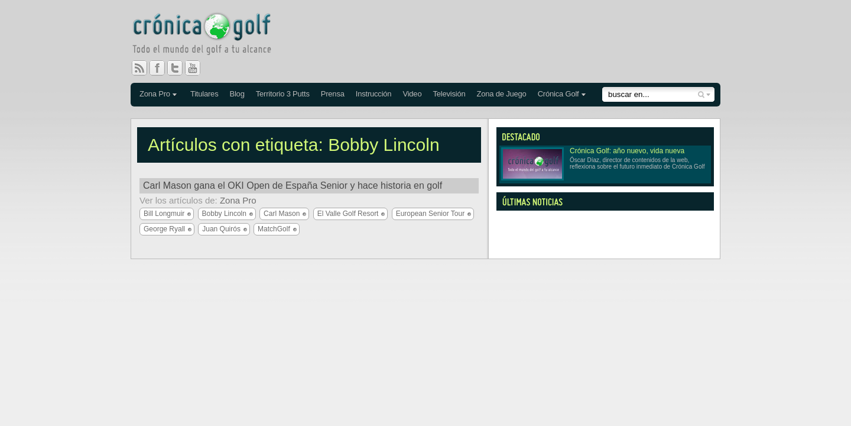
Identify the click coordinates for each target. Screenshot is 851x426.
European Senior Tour (430, 213)
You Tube (197, 68)
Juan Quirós (221, 229)
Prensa (333, 93)
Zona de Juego (502, 93)
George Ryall (164, 229)
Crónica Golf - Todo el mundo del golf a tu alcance (210, 35)
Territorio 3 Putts (283, 93)
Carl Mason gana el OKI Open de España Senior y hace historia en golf (292, 185)
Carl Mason (282, 213)
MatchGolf (274, 229)
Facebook (162, 68)
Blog (236, 93)
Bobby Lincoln (224, 213)
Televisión (449, 93)
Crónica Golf (558, 93)
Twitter (179, 68)
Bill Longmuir (164, 213)
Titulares (204, 93)
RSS (139, 68)
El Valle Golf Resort (348, 213)
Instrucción (374, 93)
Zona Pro (154, 93)
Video (411, 93)
